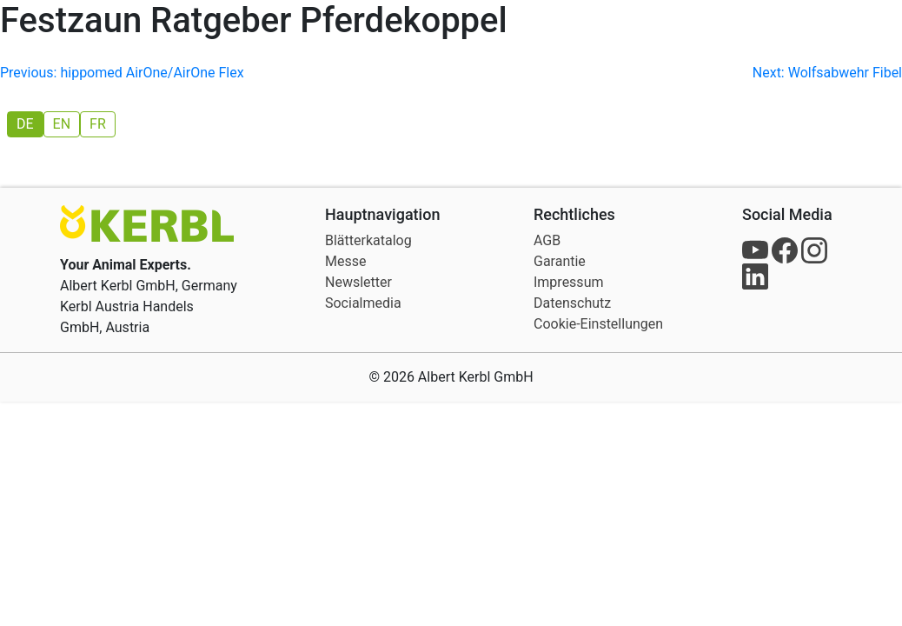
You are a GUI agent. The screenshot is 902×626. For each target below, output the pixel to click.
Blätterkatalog (368, 240)
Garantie (560, 261)
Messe (345, 261)
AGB (547, 240)
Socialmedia (363, 303)
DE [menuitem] (25, 124)
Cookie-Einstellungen (598, 324)
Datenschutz (572, 303)
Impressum (569, 282)
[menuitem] (25, 124)
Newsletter (358, 282)
